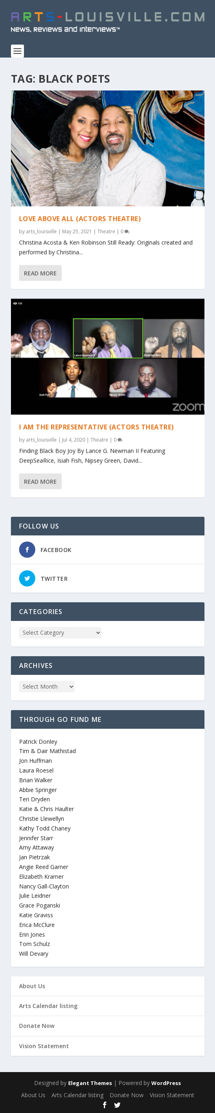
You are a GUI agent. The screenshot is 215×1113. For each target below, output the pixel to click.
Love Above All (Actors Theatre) (80, 218)
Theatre (106, 230)
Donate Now (36, 1026)
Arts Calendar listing (48, 1006)
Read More (40, 272)
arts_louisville (41, 230)
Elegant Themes (90, 1083)
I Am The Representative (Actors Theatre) (96, 426)
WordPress (166, 1083)
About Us (32, 986)
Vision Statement (44, 1046)
